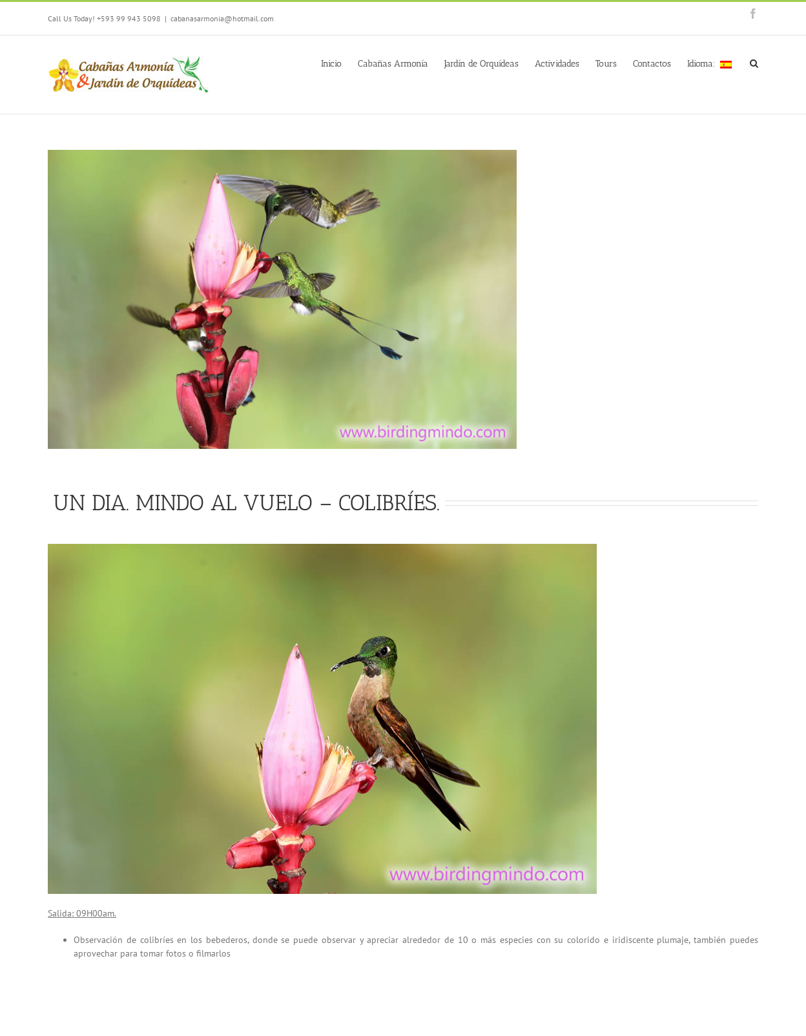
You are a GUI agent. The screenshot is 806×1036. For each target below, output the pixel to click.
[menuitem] (339, 63)
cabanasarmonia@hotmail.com (222, 18)
